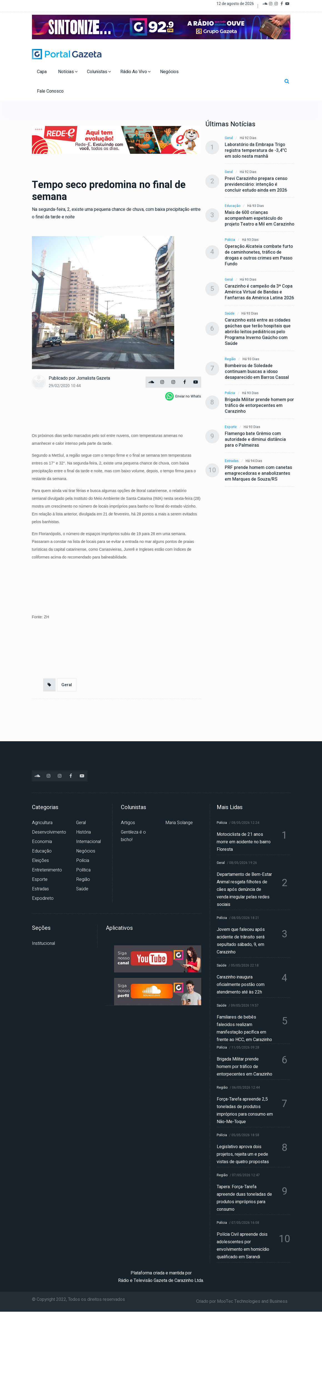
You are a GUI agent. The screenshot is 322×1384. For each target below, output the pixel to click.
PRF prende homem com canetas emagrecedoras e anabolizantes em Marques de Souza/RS (258, 473)
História (83, 832)
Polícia (230, 240)
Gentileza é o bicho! (133, 836)
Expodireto (43, 898)
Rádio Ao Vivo (135, 71)
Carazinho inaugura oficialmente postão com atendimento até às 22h (240, 984)
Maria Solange (179, 822)
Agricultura (42, 822)
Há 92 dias (248, 138)
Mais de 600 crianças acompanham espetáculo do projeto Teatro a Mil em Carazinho (259, 218)
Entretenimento (47, 870)
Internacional (88, 841)
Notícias (68, 71)
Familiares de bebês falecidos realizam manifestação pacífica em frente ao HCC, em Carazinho (244, 1028)
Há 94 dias (254, 461)
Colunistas (99, 71)
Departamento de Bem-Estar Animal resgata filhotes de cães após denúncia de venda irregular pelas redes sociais (244, 889)
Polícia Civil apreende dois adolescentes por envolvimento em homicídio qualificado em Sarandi (243, 1245)
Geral (66, 685)
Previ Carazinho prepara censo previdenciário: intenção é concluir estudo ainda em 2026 (256, 184)
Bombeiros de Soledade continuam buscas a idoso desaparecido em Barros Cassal (257, 371)
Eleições (40, 860)
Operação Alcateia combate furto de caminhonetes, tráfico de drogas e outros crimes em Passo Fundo (259, 255)
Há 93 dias (255, 206)
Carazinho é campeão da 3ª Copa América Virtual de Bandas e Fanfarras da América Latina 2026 (259, 292)
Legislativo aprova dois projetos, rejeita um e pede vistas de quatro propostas (243, 1154)
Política (83, 870)
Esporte (231, 427)
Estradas (232, 461)
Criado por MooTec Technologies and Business (242, 1301)
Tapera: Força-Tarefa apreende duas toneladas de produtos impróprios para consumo (244, 1198)
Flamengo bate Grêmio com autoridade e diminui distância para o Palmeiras (255, 439)
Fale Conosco (51, 91)
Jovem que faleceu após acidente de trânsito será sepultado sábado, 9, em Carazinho (241, 940)
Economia (42, 841)
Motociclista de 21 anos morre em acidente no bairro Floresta (244, 842)
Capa (42, 71)
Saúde (229, 313)
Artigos (128, 822)
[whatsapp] (183, 396)
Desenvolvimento (49, 832)
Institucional (43, 943)
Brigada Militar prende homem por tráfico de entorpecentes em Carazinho (259, 405)
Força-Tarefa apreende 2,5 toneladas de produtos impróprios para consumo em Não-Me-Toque (245, 1110)
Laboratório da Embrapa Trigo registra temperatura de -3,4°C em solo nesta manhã (256, 150)
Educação (232, 206)
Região (230, 359)
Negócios (170, 71)
